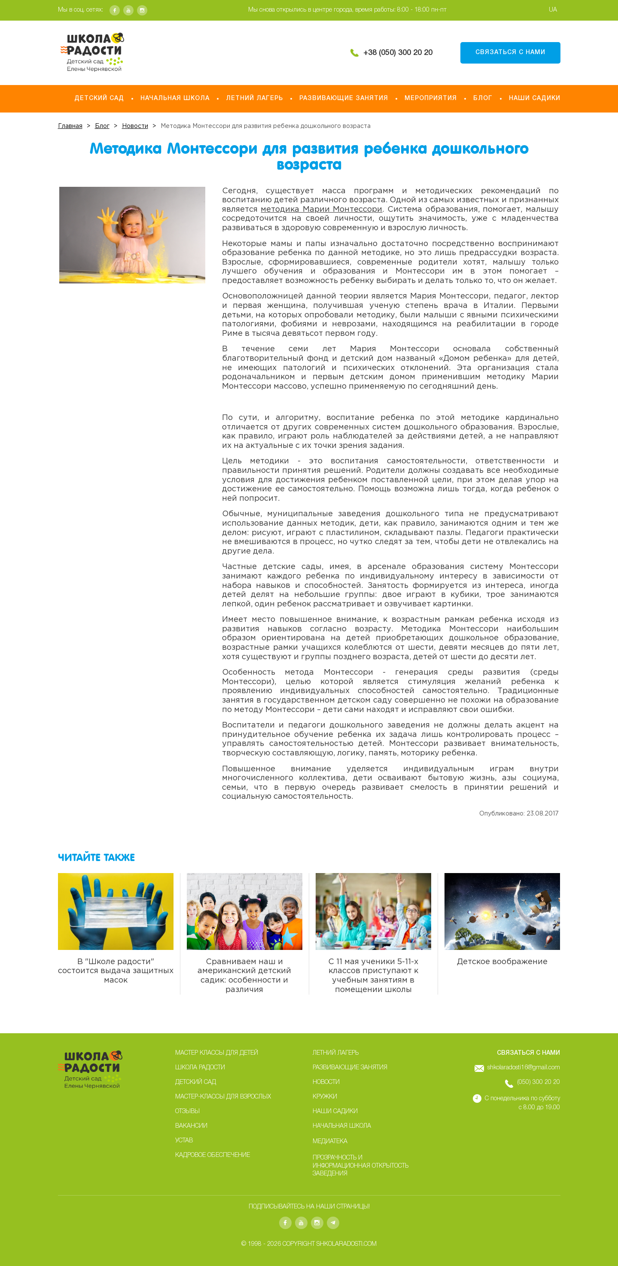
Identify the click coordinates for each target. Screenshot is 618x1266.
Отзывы (187, 1111)
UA (553, 10)
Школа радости (200, 1068)
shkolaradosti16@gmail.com (523, 1068)
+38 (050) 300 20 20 (397, 52)
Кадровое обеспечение (212, 1155)
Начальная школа (175, 98)
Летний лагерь (254, 98)
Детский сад (99, 98)
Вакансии (191, 1126)
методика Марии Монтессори (321, 209)
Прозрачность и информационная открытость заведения (360, 1165)
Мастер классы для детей (216, 1053)
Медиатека (330, 1141)
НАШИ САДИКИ (534, 98)
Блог (483, 98)
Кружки (325, 1097)
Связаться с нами (510, 52)
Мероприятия (431, 98)
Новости (326, 1082)
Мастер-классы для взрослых (223, 1097)
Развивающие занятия (343, 98)
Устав (184, 1141)
